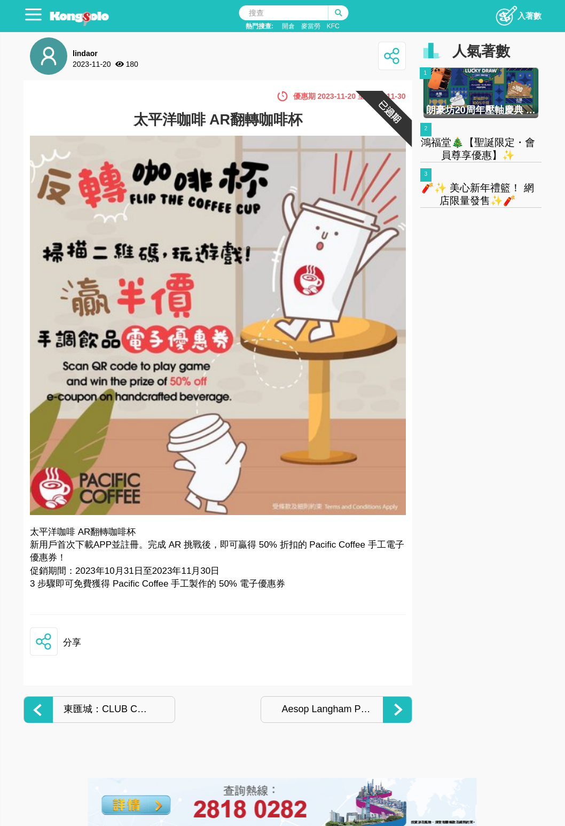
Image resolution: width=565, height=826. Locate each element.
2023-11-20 (92, 64)
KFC (333, 26)
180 (132, 64)
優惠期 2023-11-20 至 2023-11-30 (349, 96)
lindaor (85, 53)
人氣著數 (481, 51)
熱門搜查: (259, 26)
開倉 (288, 26)
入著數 (518, 12)
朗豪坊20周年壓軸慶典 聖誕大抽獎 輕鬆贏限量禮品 (481, 110)
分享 (72, 642)
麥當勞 (310, 26)
